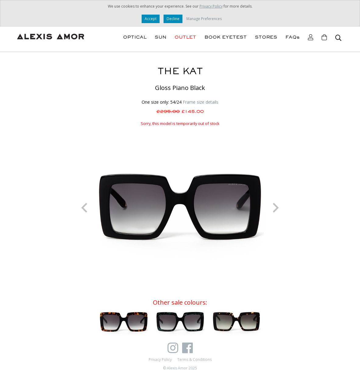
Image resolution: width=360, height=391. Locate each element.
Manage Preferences (204, 18)
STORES (266, 37)
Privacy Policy (211, 6)
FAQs (292, 37)
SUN (160, 37)
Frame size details (200, 102)
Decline (173, 18)
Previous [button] (84, 207)
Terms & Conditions (194, 359)
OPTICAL (134, 37)
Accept (151, 18)
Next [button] (276, 207)
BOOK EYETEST (225, 37)
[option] (180, 208)
